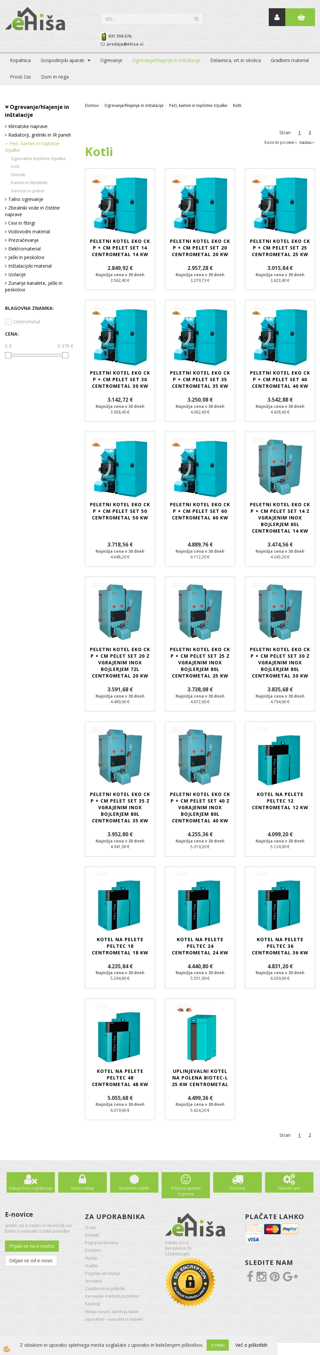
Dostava (237, 1188)
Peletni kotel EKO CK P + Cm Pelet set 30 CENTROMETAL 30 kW (120, 379)
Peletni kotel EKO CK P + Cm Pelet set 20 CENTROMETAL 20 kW (200, 247)
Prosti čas (20, 77)
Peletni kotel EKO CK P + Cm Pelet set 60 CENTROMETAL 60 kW (200, 511)
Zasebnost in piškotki (105, 1288)
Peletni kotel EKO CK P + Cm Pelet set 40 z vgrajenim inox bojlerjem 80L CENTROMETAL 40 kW (200, 807)
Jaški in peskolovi (26, 257)
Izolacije (17, 274)
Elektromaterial (24, 249)
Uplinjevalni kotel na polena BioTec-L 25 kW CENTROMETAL (200, 1077)
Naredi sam (289, 1188)
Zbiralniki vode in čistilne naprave (32, 211)
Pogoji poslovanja (102, 1242)
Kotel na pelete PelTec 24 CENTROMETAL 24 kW (200, 946)
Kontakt (92, 1235)
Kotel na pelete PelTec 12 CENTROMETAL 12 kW (280, 800)
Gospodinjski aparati (62, 60)
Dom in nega (55, 77)
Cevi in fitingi (21, 223)
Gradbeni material (290, 60)
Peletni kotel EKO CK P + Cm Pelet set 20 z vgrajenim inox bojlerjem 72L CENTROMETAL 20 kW (120, 662)
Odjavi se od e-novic (31, 1260)
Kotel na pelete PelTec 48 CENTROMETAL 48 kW (120, 1077)
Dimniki (18, 175)
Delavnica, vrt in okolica (235, 60)
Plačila (91, 1258)
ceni (292, 142)
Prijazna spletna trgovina (186, 1191)
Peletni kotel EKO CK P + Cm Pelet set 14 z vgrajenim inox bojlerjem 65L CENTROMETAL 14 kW (280, 517)
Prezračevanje (23, 240)
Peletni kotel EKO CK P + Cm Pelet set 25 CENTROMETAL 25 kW (280, 247)
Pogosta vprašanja (102, 1273)
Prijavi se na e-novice (32, 1246)
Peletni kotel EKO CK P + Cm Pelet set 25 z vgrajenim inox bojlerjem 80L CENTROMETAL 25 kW (200, 662)
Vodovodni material (29, 231)
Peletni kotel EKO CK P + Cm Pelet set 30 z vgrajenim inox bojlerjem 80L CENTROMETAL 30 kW (280, 662)
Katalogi (92, 1303)
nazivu (307, 142)
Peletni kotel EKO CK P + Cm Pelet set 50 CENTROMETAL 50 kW (120, 511)
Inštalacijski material (30, 266)
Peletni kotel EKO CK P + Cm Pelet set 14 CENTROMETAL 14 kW (120, 247)
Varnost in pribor (28, 191)
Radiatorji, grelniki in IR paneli (39, 135)
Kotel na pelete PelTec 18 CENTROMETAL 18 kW (120, 946)
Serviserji (93, 1281)
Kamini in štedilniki (29, 182)
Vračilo (91, 1266)
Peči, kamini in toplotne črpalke (32, 146)
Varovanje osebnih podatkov (112, 1296)
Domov (92, 105)
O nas (90, 1227)
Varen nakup (82, 1188)
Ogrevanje (111, 60)
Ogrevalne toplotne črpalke (38, 158)
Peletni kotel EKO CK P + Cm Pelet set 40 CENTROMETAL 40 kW (280, 379)
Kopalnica (20, 60)
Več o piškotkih (251, 1345)
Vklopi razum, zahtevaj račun (112, 1311)
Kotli (15, 166)
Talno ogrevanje (25, 199)
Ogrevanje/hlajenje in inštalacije (166, 60)
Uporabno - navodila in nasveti (114, 1319)
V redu (217, 1345)
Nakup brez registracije (31, 1188)
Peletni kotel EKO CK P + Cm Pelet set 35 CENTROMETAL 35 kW (200, 379)
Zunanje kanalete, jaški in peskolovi (33, 286)
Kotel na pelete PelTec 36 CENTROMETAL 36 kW (280, 946)
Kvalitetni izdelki (134, 1188)
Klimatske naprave (28, 126)
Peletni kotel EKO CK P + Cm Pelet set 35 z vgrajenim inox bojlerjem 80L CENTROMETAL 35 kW (120, 807)
